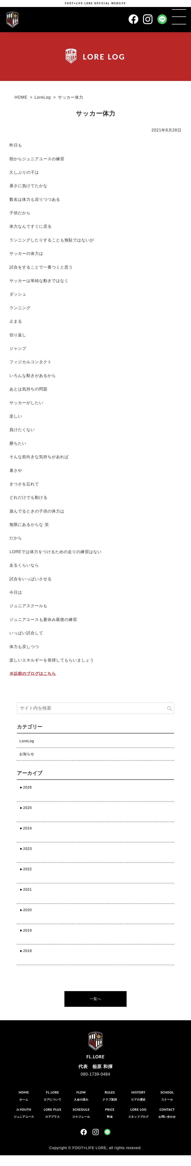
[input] (95, 708)
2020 (25, 910)
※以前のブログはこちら (32, 673)
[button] (169, 709)
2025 (25, 808)
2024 (25, 828)
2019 (25, 930)
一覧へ (95, 999)
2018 (25, 951)
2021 (25, 889)
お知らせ (26, 754)
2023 (25, 849)
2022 (25, 869)
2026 (25, 787)
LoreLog (43, 97)
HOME (20, 97)
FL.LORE (95, 1044)
